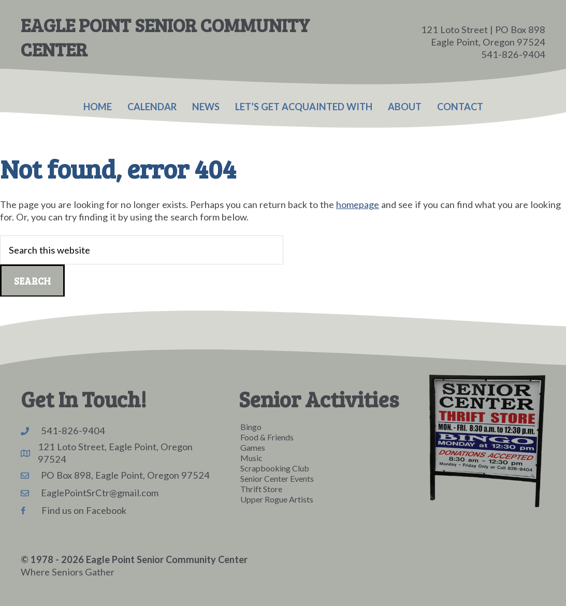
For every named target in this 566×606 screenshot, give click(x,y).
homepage (357, 204)
